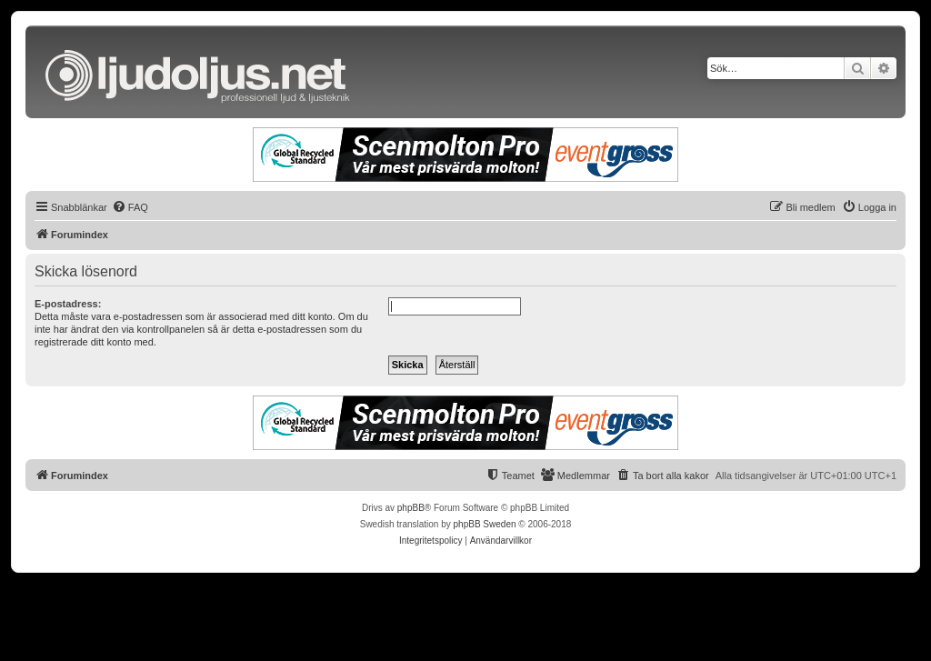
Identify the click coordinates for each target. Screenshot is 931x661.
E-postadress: (68, 303)
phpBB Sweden (485, 524)
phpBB (411, 508)
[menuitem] (130, 207)
